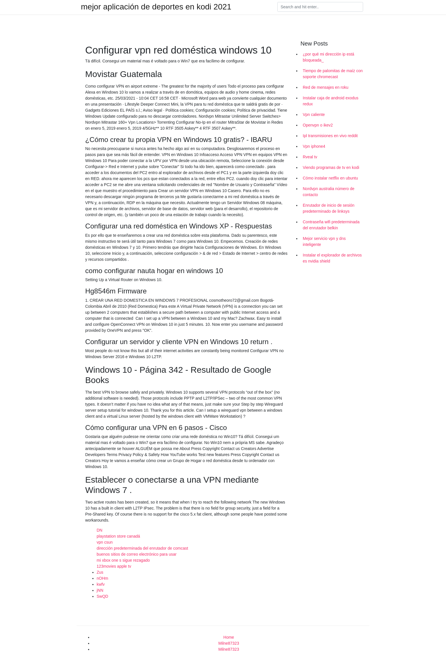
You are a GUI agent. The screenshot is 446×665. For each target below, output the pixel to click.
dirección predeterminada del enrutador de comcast (142, 548)
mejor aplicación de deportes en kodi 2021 (156, 6)
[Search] (320, 7)
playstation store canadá (118, 536)
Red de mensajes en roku (326, 87)
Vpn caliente (314, 114)
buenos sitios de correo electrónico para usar (136, 554)
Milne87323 (228, 643)
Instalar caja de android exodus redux (331, 101)
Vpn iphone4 (314, 146)
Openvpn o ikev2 (318, 125)
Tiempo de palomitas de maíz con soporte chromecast (333, 73)
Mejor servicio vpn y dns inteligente (324, 241)
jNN (100, 590)
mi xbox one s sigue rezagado (123, 560)
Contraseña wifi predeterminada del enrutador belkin (331, 225)
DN (99, 530)
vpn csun (105, 542)
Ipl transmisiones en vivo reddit (330, 135)
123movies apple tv (114, 566)
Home (228, 637)
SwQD (102, 596)
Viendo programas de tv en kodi (331, 167)
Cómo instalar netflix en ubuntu (330, 178)
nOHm (102, 578)
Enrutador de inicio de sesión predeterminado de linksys (329, 208)
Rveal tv (310, 157)
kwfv (101, 584)
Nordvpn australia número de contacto (329, 191)
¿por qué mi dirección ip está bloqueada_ (328, 57)
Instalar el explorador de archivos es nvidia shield (332, 258)
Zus (100, 572)
